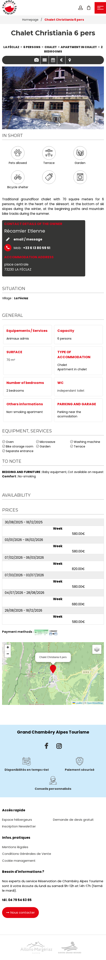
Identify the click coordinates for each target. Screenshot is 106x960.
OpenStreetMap (95, 703)
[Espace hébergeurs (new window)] (17, 819)
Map (69, 60)
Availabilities (53, 60)
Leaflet (78, 703)
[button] (88, 8)
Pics (36, 60)
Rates (61, 60)
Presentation (45, 60)
